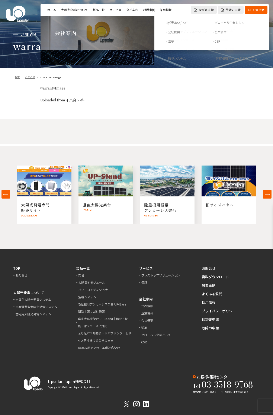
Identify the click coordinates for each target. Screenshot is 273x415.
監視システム (87, 297)
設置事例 (149, 10)
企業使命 (147, 313)
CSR (144, 342)
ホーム (51, 10)
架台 (81, 275)
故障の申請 (231, 10)
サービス (115, 10)
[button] (5, 194)
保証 (144, 282)
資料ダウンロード (215, 276)
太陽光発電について (74, 10)
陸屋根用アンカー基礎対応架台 (99, 348)
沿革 (144, 328)
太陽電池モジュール (91, 282)
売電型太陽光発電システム (33, 299)
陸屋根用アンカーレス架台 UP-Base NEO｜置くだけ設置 (102, 308)
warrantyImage (52, 88)
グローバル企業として (156, 335)
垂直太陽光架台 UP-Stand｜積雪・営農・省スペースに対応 (103, 322)
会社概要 (147, 320)
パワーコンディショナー (94, 290)
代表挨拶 (147, 306)
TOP (17, 77)
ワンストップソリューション (160, 275)
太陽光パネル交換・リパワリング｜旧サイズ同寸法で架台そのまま (104, 337)
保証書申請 (204, 10)
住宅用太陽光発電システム (33, 314)
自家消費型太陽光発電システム (36, 307)
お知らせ (30, 77)
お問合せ (256, 10)
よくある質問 (212, 293)
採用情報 (166, 10)
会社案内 (132, 10)
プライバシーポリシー (219, 310)
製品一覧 (99, 10)
